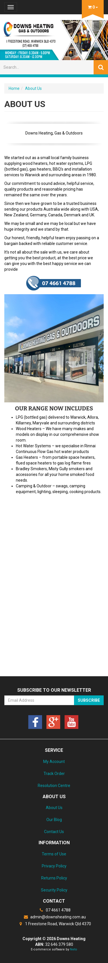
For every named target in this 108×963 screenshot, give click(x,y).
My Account (54, 761)
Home (14, 88)
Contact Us (54, 831)
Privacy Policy (54, 866)
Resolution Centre (54, 785)
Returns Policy (54, 878)
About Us (33, 88)
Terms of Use (54, 854)
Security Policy (54, 890)
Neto (73, 949)
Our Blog (54, 819)
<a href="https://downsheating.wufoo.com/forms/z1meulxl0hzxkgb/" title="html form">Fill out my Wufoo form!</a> (54, 586)
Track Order (54, 773)
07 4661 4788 (54, 910)
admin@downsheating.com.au (54, 917)
